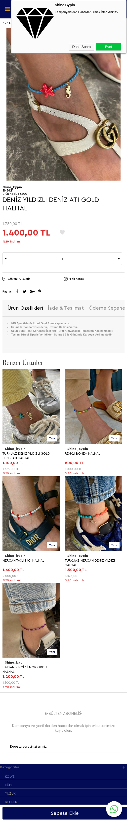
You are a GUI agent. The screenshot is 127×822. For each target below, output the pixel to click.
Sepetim (11, 696)
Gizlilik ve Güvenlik (19, 646)
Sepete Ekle (65, 813)
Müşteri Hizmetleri (18, 687)
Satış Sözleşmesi (17, 629)
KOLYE (9, 563)
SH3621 (7, 190)
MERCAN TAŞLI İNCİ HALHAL (86, 453)
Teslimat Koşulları (18, 612)
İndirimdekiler (15, 679)
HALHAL (11, 596)
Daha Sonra (81, 47)
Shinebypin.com (83, 802)
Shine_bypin (15, 449)
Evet (108, 47)
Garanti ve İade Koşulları (23, 638)
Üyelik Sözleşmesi (18, 621)
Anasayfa (11, 662)
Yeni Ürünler (14, 671)
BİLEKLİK (11, 588)
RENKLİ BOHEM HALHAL (20, 453)
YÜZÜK (10, 579)
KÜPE (9, 571)
